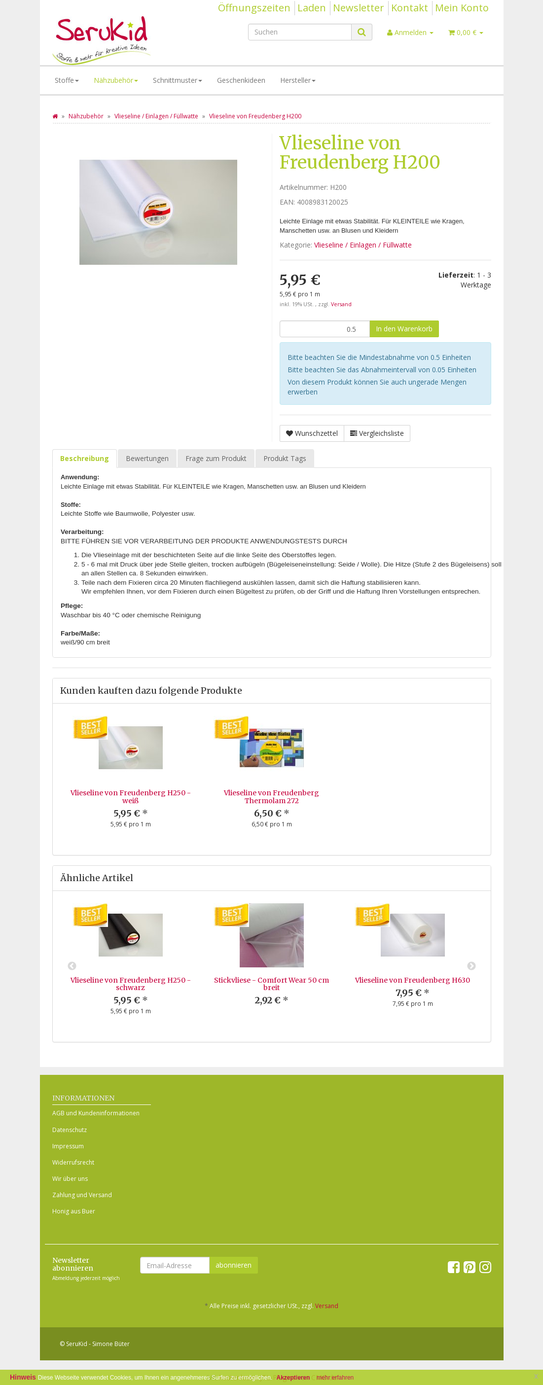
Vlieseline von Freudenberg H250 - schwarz (131, 984)
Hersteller (298, 80)
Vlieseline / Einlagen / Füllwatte (363, 244)
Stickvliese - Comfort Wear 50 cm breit (271, 984)
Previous (72, 966)
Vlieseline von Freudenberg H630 (412, 980)
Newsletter (358, 7)
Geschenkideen (241, 80)
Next (471, 966)
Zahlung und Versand (82, 1195)
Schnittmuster (177, 80)
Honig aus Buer (73, 1211)
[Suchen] (300, 32)
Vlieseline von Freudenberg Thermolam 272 (271, 796)
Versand (341, 304)
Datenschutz (69, 1130)
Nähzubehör (116, 80)
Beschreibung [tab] (84, 458)
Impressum (68, 1146)
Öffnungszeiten (254, 7)
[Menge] (325, 328)
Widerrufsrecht (73, 1162)
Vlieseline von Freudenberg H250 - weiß (131, 796)
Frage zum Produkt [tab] (216, 458)
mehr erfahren (335, 1377)
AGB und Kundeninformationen (96, 1113)
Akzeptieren (293, 1377)
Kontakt (409, 7)
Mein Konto (462, 7)
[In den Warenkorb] (404, 328)
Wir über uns (70, 1178)
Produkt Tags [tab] (284, 458)
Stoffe (67, 80)
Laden (311, 7)
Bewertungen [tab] (147, 458)
